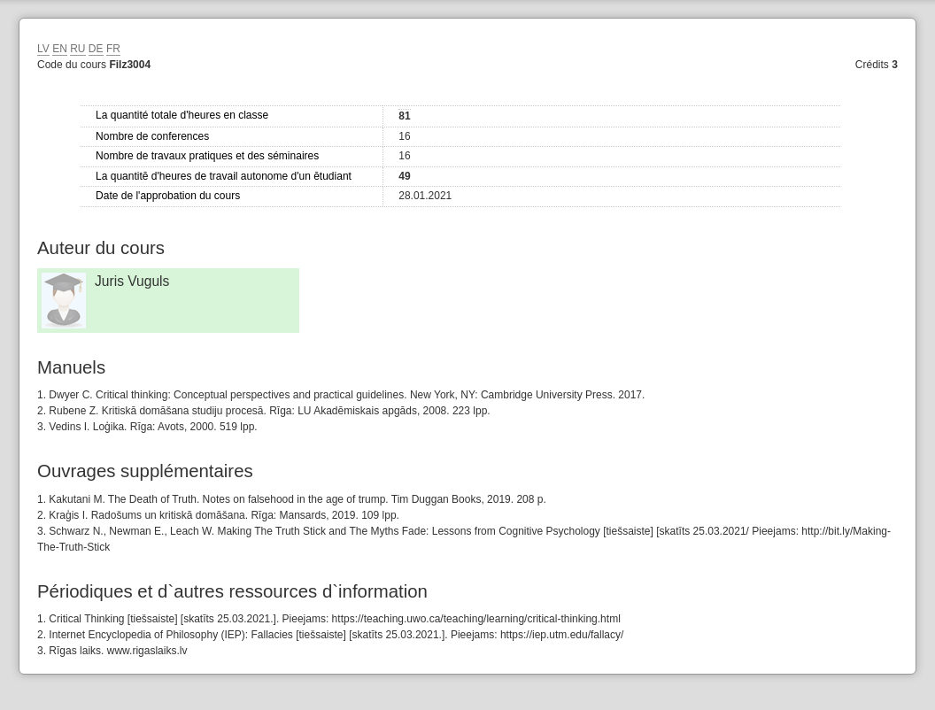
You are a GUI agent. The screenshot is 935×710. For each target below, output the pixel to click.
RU (77, 48)
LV (43, 48)
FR (113, 48)
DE (96, 48)
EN (59, 48)
